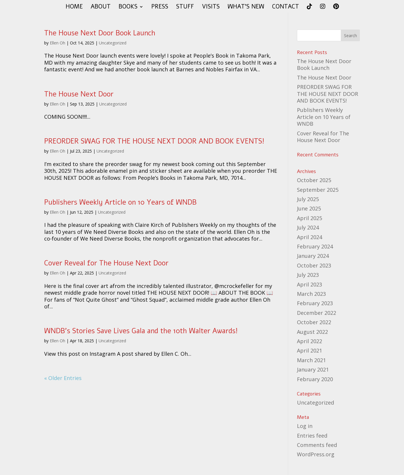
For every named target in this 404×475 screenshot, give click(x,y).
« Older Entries (63, 377)
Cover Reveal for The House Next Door (106, 263)
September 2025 (317, 189)
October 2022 (314, 322)
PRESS (159, 8)
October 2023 (314, 265)
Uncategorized (112, 43)
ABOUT (101, 8)
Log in (304, 425)
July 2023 (308, 274)
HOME (74, 8)
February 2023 (315, 303)
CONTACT (285, 8)
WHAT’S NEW (246, 8)
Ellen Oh (57, 43)
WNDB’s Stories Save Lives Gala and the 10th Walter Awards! (141, 331)
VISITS (211, 8)
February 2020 (315, 379)
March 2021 (311, 360)
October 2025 (314, 180)
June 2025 (309, 208)
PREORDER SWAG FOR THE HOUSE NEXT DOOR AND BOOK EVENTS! (154, 141)
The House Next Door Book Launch (99, 33)
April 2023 (309, 284)
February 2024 (315, 246)
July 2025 (308, 199)
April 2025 (309, 218)
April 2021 (309, 350)
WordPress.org (315, 454)
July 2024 (308, 227)
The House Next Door (79, 94)
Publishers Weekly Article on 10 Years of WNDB (120, 202)
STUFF (185, 8)
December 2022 (316, 312)
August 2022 (312, 331)
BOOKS (127, 8)
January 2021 (313, 369)
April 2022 (309, 341)
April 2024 (309, 237)
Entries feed (312, 435)
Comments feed (317, 444)
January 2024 (313, 255)
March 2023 (311, 293)
